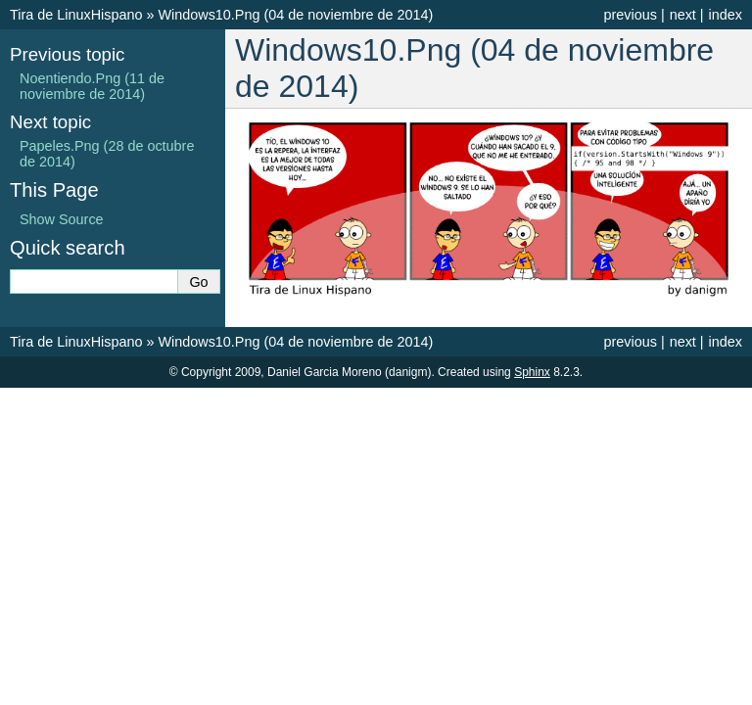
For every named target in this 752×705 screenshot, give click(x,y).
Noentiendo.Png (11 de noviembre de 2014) (92, 86)
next (683, 15)
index (725, 15)
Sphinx (532, 372)
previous (629, 15)
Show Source (62, 219)
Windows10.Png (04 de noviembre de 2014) (295, 15)
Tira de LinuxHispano (76, 15)
